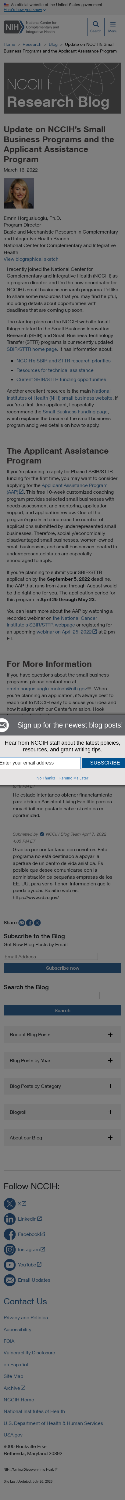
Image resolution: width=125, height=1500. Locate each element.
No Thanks (46, 778)
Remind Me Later (73, 778)
